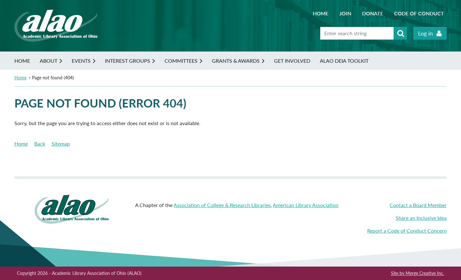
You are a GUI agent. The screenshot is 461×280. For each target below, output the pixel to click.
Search (400, 33)
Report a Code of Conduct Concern (407, 231)
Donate (372, 13)
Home (320, 13)
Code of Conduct (419, 13)
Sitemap (61, 143)
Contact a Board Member (418, 205)
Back (39, 143)
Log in (425, 33)
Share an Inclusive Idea (421, 218)
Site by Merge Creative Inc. (417, 273)
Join (345, 13)
